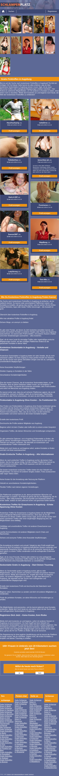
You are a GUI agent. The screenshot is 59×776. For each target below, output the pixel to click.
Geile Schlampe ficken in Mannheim (50, 706)
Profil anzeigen (14, 131)
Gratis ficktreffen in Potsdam (50, 763)
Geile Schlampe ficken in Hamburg (7, 709)
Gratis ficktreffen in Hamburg (6, 740)
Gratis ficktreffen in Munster (36, 745)
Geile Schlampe (6, 729)
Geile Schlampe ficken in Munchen (7, 713)
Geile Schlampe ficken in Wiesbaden (35, 721)
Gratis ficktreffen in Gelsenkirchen (50, 767)
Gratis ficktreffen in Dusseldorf (6, 753)
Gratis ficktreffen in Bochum (21, 747)
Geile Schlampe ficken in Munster (50, 721)
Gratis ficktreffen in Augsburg (36, 749)
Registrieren (52, 11)
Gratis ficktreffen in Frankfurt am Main (6, 748)
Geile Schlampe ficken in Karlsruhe (35, 715)
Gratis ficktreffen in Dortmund (21, 724)
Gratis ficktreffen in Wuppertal (21, 751)
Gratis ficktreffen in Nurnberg (21, 739)
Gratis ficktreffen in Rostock (50, 751)
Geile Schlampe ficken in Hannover (21, 719)
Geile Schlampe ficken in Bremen (36, 707)
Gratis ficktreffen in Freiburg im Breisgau (50, 731)
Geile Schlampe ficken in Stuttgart (21, 701)
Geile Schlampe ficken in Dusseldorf (21, 706)
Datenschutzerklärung (19, 774)
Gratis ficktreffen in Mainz (50, 740)
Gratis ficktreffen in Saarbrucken (50, 759)
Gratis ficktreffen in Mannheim (36, 734)
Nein (39, 673)
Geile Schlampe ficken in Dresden (21, 714)
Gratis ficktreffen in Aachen (36, 753)
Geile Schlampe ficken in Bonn (35, 711)
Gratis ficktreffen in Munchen (6, 736)
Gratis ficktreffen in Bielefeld (36, 726)
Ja (19, 673)
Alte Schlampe (5, 727)
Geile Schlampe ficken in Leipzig (21, 711)
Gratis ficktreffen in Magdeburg (36, 760)
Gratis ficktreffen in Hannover (21, 736)
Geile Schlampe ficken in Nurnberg (35, 702)
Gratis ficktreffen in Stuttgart (6, 757)
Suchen (11, 11)
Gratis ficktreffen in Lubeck (50, 744)
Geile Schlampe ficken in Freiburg (50, 717)
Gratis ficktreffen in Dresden (21, 732)
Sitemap (9, 774)
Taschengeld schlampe (4, 724)
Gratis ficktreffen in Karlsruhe (36, 737)
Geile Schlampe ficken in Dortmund (50, 725)
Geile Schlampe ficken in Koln (6, 717)
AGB (12, 774)
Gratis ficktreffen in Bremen (6, 761)
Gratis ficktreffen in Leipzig (21, 728)
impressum (31, 774)
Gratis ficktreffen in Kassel (50, 755)
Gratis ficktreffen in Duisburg (21, 743)
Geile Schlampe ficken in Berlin (6, 705)
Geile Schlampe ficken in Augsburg (50, 712)
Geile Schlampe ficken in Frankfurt (6, 721)
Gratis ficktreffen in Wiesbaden (36, 741)
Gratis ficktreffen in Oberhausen (50, 747)
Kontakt (26, 774)
